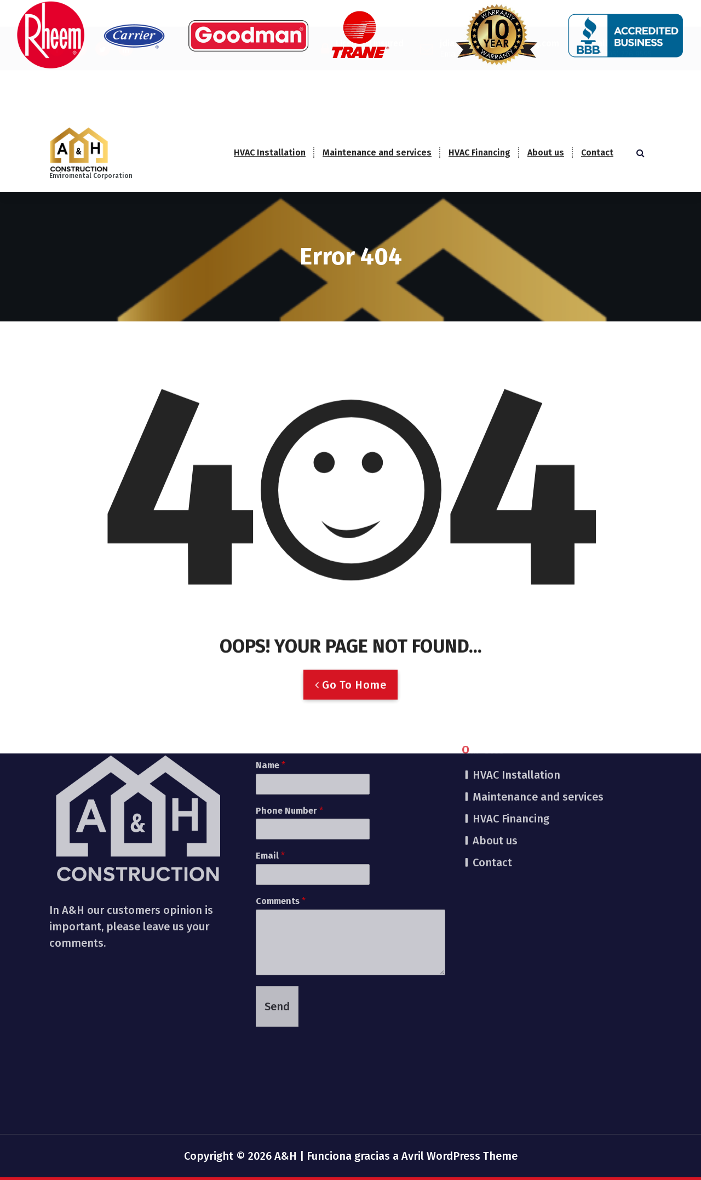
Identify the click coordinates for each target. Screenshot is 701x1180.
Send (277, 910)
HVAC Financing (479, 152)
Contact (597, 152)
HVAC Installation (270, 152)
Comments (281, 804)
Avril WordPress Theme (459, 1155)
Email (270, 760)
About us (545, 152)
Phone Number (289, 714)
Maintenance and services (377, 152)
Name (270, 669)
